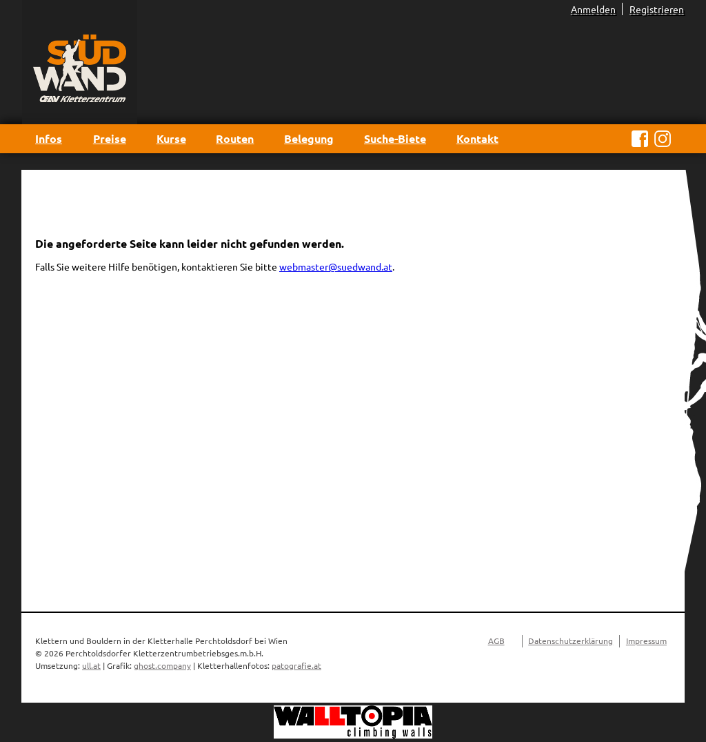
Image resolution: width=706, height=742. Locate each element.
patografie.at (296, 665)
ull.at (91, 665)
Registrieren (656, 9)
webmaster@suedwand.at (335, 266)
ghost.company (162, 665)
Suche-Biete (395, 138)
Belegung (309, 138)
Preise (109, 138)
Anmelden (593, 9)
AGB (496, 640)
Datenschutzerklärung (570, 640)
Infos (48, 138)
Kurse (171, 138)
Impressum (646, 640)
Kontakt (477, 138)
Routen (235, 138)
